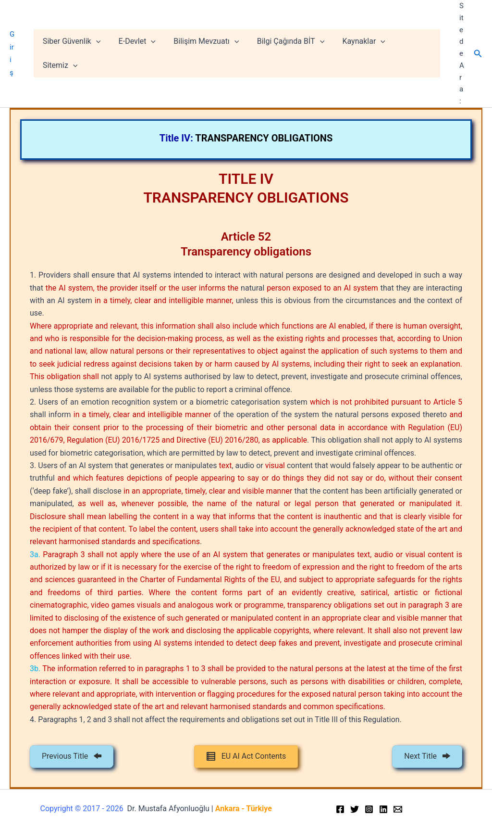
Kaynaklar (360, 53)
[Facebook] (340, 809)
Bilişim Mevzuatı (208, 53)
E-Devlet (141, 53)
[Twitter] (354, 809)
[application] (103, 53)
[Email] (398, 809)
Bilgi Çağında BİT (290, 53)
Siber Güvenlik (79, 53)
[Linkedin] (383, 809)
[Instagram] (369, 809)
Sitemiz (414, 53)
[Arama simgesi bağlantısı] (478, 54)
